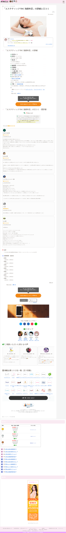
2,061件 (28, 532)
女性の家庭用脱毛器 (11, 456)
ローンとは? (18, 74)
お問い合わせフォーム (23, 528)
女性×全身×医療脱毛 (11, 449)
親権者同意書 (20, 84)
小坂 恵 (20, 338)
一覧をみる (35, 302)
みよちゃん (12, 38)
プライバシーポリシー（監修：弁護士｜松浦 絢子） (32, 529)
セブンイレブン (29, 89)
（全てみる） (41, 532)
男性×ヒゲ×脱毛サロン (11, 466)
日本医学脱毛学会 (16, 528)
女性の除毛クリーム (11, 454)
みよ (36, 338)
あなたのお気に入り (35, 530)
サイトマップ (42, 530)
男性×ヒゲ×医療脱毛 (11, 464)
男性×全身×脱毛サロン (11, 461)
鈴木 (31, 338)
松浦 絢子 (25, 338)
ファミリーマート (38, 89)
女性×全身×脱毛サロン (11, 451)
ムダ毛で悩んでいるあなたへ (26, 530)
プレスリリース (61, 528)
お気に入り (33, 300)
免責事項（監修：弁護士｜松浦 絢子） (43, 529)
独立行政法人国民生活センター (7, 528)
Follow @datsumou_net (11, 45)
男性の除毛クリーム (11, 469)
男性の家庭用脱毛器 (11, 471)
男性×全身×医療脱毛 (11, 459)
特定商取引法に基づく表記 (53, 528)
